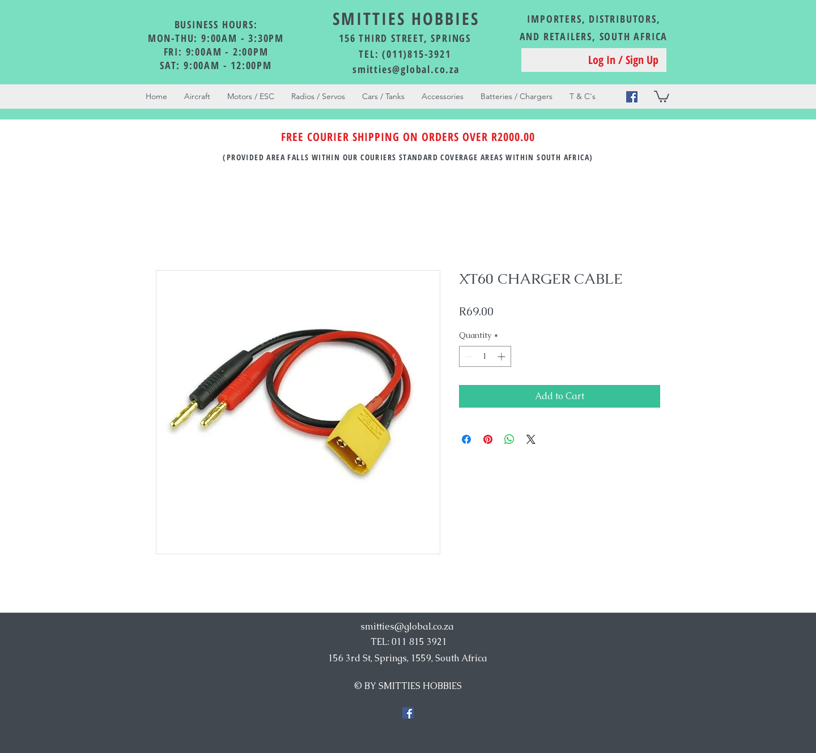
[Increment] (502, 356)
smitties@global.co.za (406, 69)
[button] (661, 95)
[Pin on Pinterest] (488, 439)
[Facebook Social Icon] (632, 96)
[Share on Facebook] (466, 439)
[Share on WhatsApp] (509, 439)
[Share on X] (531, 439)
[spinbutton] (485, 356)
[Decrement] (468, 356)
